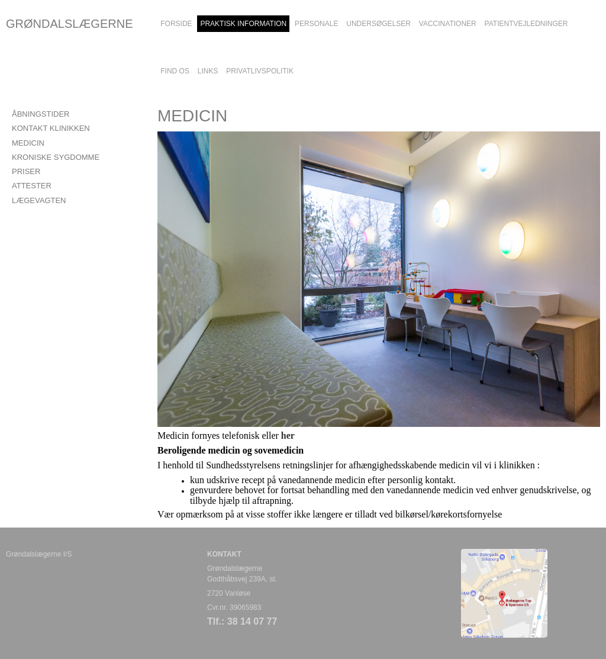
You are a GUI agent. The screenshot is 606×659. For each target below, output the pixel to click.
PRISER (26, 171)
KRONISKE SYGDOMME (55, 157)
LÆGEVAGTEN (39, 200)
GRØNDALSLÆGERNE (69, 23)
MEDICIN (28, 143)
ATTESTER (31, 185)
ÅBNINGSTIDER (41, 114)
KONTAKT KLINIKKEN (51, 128)
